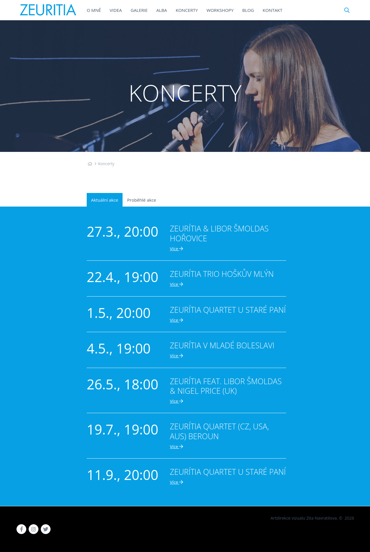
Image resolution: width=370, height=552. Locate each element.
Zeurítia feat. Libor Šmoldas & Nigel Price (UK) (226, 386)
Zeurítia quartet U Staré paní (228, 310)
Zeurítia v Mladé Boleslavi (222, 345)
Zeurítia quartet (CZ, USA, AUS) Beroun (219, 431)
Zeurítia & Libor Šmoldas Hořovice (219, 233)
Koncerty (106, 163)
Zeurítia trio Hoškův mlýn (222, 274)
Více (176, 248)
